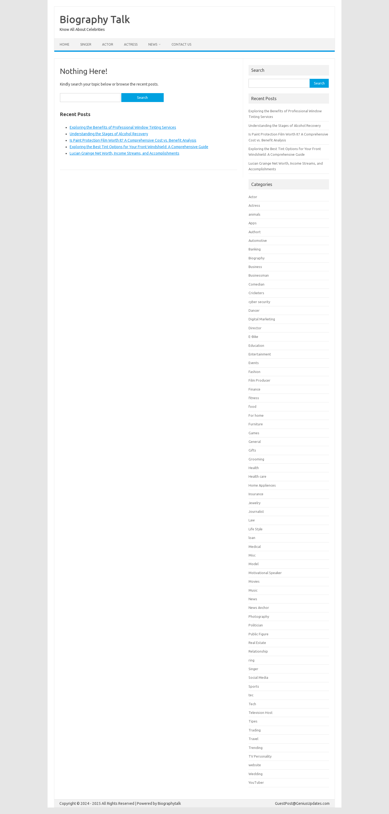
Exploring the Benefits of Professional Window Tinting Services (123, 127)
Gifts (252, 450)
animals (254, 214)
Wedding (256, 774)
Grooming (256, 459)
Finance (254, 389)
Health (254, 468)
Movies (254, 581)
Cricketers (256, 293)
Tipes (253, 721)
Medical (255, 546)
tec (251, 695)
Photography (259, 616)
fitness (254, 398)
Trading (255, 730)
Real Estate (257, 643)
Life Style (256, 529)
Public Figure (259, 634)
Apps (253, 223)
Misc (252, 555)
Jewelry (254, 503)
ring (251, 660)
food (252, 406)
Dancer (254, 310)
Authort (255, 232)
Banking (255, 249)
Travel (253, 739)
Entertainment (260, 354)
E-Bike (253, 336)
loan (252, 538)
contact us (181, 44)
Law (252, 520)
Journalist (256, 511)
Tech (252, 704)
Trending (256, 747)
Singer (85, 44)
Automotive (258, 240)
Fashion (254, 372)
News (152, 44)
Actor (107, 44)
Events (254, 363)
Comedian (256, 284)
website (255, 765)
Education (256, 345)
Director (255, 328)
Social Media (258, 677)
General (255, 441)
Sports (254, 686)
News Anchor (259, 607)
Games (254, 433)
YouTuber (256, 782)
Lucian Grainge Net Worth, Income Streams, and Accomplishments (124, 153)
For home (256, 415)
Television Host (261, 712)
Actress (131, 44)
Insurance (256, 494)
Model (254, 564)
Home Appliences (262, 485)
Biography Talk (95, 19)
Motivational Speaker (265, 573)
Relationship (258, 651)
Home (64, 44)
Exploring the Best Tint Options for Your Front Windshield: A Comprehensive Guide (139, 147)
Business (255, 267)
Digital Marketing (262, 319)
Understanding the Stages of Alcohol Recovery (109, 134)
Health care (257, 476)
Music (253, 590)
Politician (256, 625)
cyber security (259, 302)
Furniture (256, 424)
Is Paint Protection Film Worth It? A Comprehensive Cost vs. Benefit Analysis (133, 140)
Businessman (259, 275)
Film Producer (259, 380)
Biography (256, 258)
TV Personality (260, 756)
